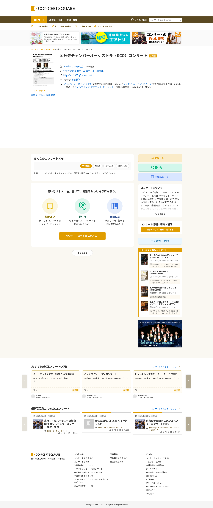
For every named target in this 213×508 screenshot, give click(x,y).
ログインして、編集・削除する (160, 229)
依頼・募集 (71, 19)
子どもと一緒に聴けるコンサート (88, 472)
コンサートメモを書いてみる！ (82, 236)
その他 (149, 454)
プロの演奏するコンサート (85, 475)
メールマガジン (152, 468)
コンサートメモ (83, 26)
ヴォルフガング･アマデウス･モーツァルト (95, 87)
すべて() (86, 166)
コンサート (39, 19)
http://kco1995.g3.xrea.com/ (77, 75)
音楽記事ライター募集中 (156, 472)
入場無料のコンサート (83, 465)
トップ (33, 49)
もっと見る (82, 252)
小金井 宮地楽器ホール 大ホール (79, 70)
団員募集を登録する (118, 458)
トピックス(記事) (153, 461)
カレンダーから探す (62, 26)
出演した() (122, 166)
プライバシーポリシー (155, 483)
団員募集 (114, 454)
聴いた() (109, 166)
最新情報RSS (151, 475)
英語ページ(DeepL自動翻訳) (43, 95)
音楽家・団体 (55, 19)
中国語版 (61, 458)
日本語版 (35, 458)
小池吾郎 (75, 79)
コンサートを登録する (83, 458)
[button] (188, 381)
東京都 (100, 70)
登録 (103, 26)
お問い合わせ (151, 490)
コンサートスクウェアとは (157, 458)
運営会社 (150, 493)
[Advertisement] (128, 8)
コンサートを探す (40, 26)
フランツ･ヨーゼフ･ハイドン (78, 83)
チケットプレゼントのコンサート (88, 468)
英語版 (43, 458)
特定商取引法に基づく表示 (157, 486)
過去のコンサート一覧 (83, 485)
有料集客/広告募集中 (155, 465)
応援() (97, 166)
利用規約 (150, 479)
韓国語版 (51, 458)
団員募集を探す (116, 461)
